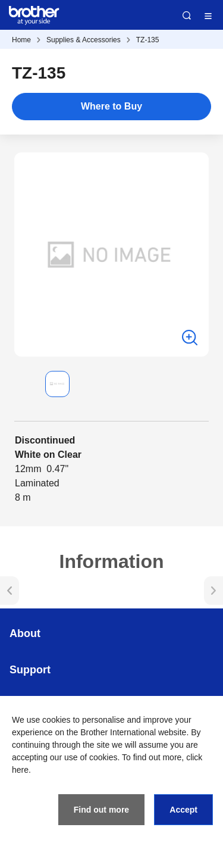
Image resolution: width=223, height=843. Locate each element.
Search (187, 15)
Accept (183, 809)
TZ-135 (147, 40)
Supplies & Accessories (83, 40)
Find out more (101, 809)
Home (21, 40)
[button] (23, 384)
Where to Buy (111, 106)
